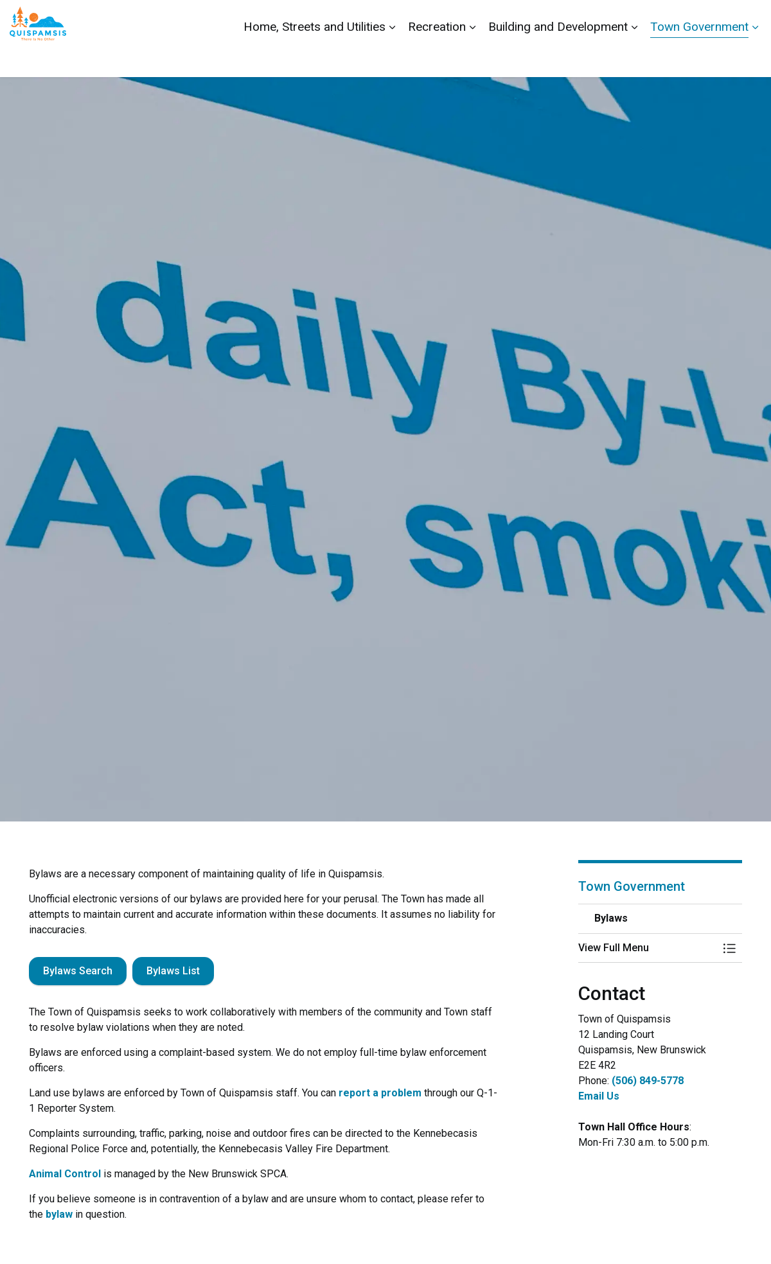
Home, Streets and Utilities (315, 57)
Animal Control (65, 1174)
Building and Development (558, 57)
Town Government (699, 57)
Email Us (598, 1096)
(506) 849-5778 (648, 1081)
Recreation (437, 57)
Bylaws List (173, 971)
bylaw (59, 1214)
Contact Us (618, 19)
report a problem (380, 1093)
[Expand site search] (748, 19)
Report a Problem (689, 19)
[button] (647, 948)
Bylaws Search (77, 971)
